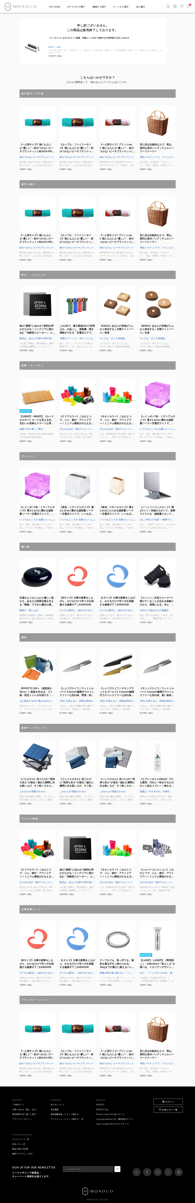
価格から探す (99, 6)
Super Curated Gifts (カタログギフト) (112, 1123)
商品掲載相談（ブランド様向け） (65, 1114)
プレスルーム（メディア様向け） (67, 1119)
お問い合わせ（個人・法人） (25, 1109)
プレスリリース (20, 1139)
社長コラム (18, 1144)
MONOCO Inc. (93, 1200)
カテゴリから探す (76, 6)
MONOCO (100, 1104)
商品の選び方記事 (20, 1148)
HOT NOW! (54, 6)
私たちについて (57, 1104)
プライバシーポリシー (22, 1119)
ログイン (168, 1101)
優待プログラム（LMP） (23, 1153)
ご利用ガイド (18, 1104)
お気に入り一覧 (168, 1109)
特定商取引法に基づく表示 (24, 1114)
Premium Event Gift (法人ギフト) (110, 1114)
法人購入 (140, 6)
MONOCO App (102, 1109)
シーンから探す (121, 6)
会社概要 (54, 1109)
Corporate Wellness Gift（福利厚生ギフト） (115, 1119)
